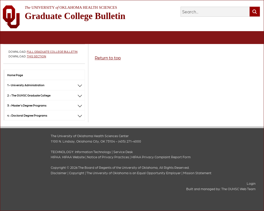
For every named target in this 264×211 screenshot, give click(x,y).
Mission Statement (197, 173)
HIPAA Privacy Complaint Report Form (161, 157)
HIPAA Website (73, 157)
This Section (36, 56)
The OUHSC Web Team (238, 189)
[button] (80, 85)
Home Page (15, 75)
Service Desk (123, 152)
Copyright (76, 173)
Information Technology (93, 152)
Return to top (108, 57)
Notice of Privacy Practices (108, 157)
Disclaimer (59, 173)
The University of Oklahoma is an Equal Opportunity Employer (133, 173)
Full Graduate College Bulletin (52, 51)
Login (251, 183)
